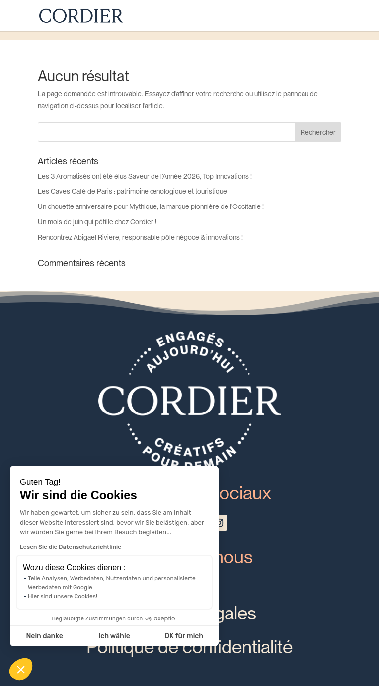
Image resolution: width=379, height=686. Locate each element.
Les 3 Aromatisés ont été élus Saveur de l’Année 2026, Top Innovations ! (145, 176)
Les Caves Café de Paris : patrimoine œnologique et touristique (132, 191)
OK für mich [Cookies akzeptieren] (183, 636)
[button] (21, 669)
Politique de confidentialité (189, 646)
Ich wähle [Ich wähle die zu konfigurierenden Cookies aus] (114, 636)
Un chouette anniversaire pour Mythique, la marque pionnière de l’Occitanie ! (151, 206)
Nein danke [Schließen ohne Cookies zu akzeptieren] (44, 636)
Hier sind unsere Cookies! (62, 596)
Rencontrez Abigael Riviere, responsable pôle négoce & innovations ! (140, 237)
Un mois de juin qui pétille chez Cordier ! (97, 222)
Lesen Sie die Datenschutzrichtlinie (70, 546)
